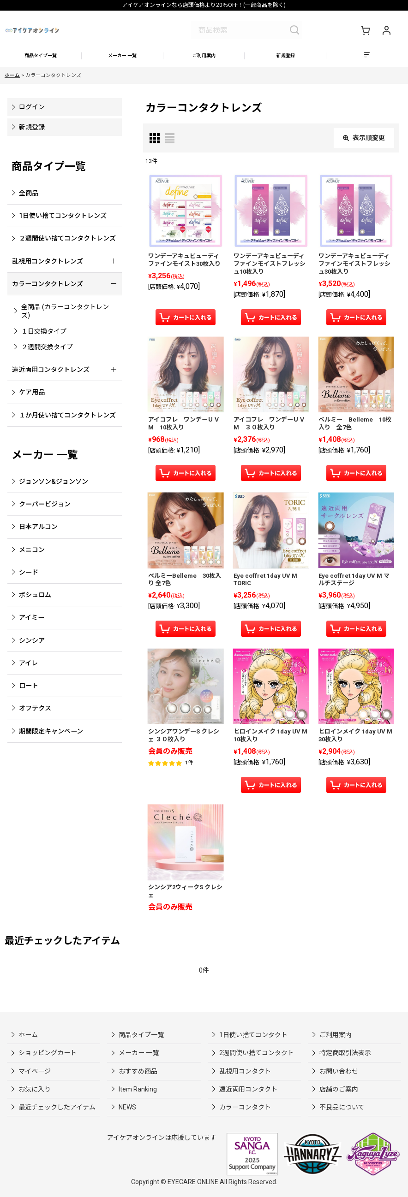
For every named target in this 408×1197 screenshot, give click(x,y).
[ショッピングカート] (365, 30)
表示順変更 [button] (364, 142)
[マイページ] (386, 30)
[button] (367, 58)
